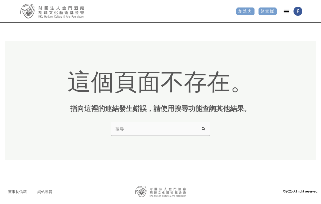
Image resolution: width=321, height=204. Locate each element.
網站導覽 (44, 192)
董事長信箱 (17, 192)
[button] (286, 11)
